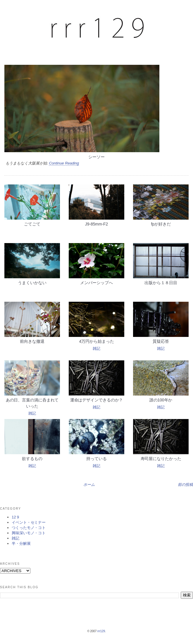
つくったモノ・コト (29, 527)
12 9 (15, 517)
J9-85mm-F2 (96, 224)
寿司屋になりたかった (161, 458)
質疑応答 (161, 341)
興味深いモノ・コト (29, 533)
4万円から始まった (96, 341)
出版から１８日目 (160, 282)
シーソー (96, 157)
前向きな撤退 (32, 341)
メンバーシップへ (96, 282)
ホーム (89, 484)
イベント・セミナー (29, 522)
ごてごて (32, 224)
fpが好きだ (160, 224)
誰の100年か (161, 400)
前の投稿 (185, 484)
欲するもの (32, 458)
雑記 (96, 348)
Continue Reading (64, 163)
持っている (96, 458)
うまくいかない (32, 282)
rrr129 (101, 631)
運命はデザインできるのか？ (96, 400)
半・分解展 (21, 543)
